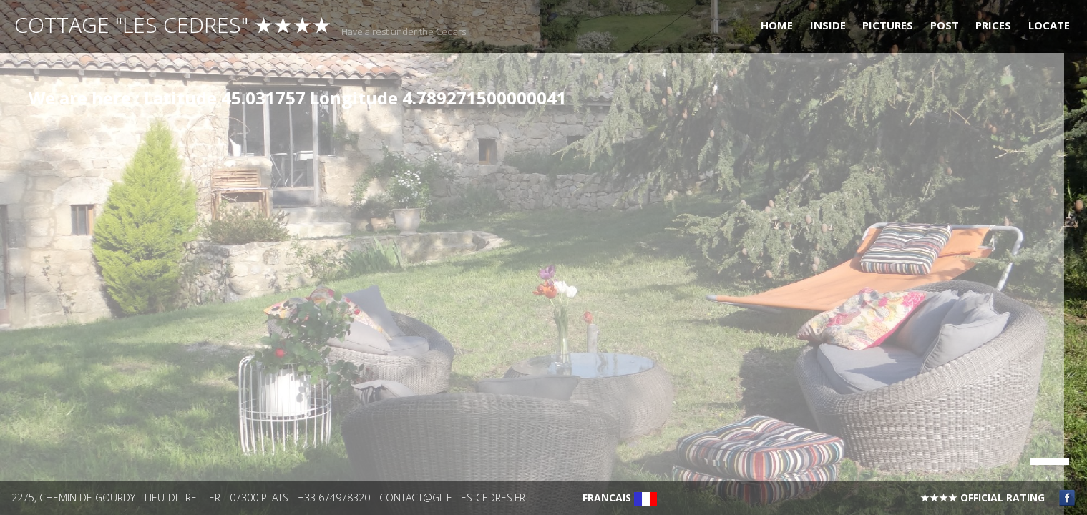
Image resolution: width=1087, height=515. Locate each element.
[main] (532, 288)
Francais (620, 497)
